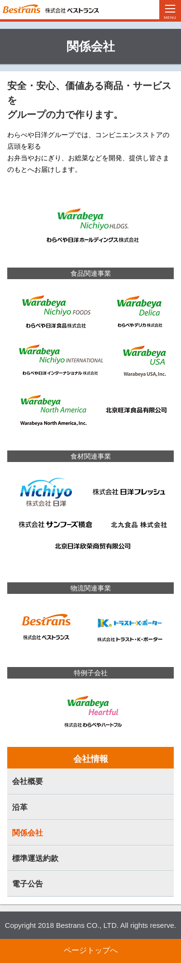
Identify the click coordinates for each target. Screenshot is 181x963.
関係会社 (27, 833)
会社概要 (27, 781)
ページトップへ (91, 950)
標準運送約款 (35, 858)
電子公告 (27, 884)
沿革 (20, 807)
